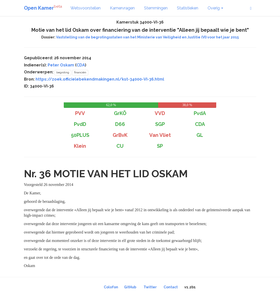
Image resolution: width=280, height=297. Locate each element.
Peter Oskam (61, 65)
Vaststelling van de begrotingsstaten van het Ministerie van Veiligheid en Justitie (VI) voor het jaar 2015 (147, 37)
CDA (81, 65)
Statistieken (187, 8)
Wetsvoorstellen (85, 8)
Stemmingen (156, 8)
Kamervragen (122, 8)
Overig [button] (215, 8)
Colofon (111, 287)
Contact (171, 287)
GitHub (130, 287)
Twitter (150, 287)
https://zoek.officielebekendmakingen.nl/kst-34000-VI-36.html (100, 79)
